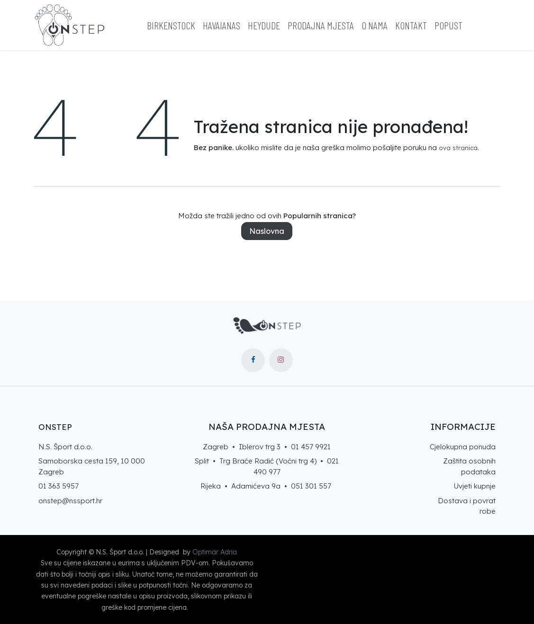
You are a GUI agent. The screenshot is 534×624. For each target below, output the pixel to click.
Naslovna (266, 231)
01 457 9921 (311, 446)
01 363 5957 (58, 485)
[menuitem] (171, 25)
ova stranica (458, 148)
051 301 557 (311, 485)
